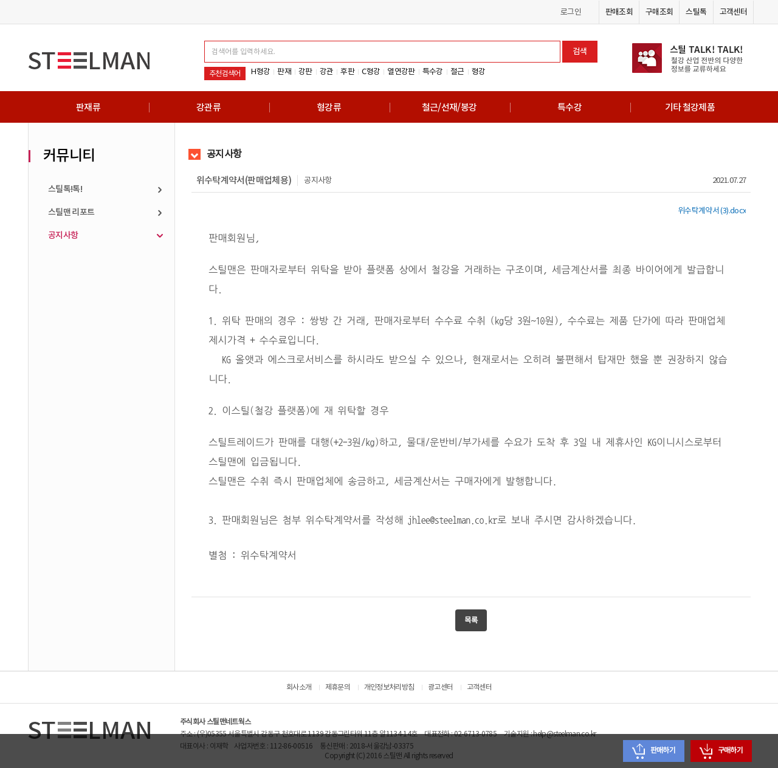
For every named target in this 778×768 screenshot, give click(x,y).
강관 (327, 72)
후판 (347, 72)
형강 (479, 72)
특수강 (432, 72)
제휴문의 (337, 687)
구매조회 (659, 12)
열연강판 (401, 72)
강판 (305, 72)
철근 (457, 72)
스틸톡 (696, 12)
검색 (580, 52)
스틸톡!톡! (65, 189)
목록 (471, 620)
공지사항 (63, 235)
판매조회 (619, 12)
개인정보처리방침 (389, 687)
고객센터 (733, 12)
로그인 (570, 12)
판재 (284, 72)
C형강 (371, 72)
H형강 (260, 72)
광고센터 (440, 687)
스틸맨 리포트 (71, 212)
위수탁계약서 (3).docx (712, 211)
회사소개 (298, 687)
